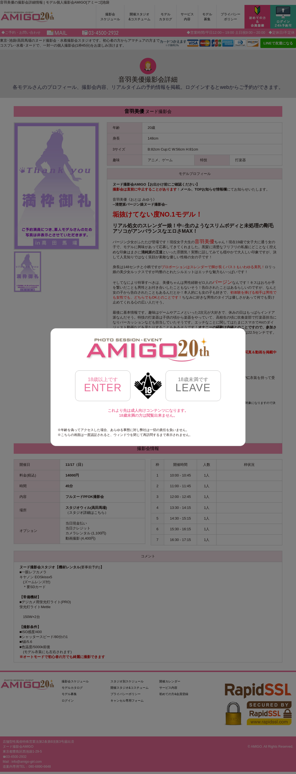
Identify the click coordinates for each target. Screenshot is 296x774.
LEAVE (193, 385)
